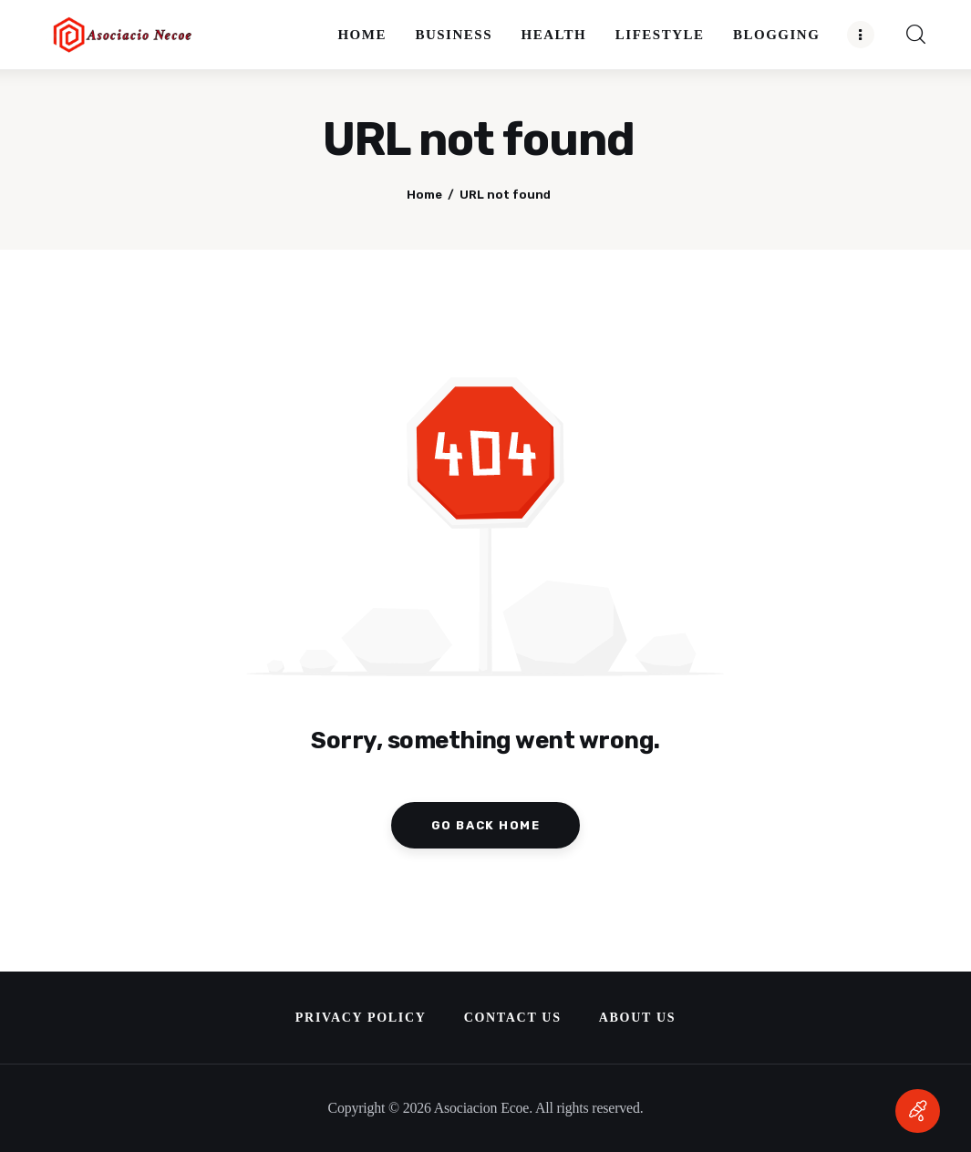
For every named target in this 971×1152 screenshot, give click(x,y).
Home (424, 194)
